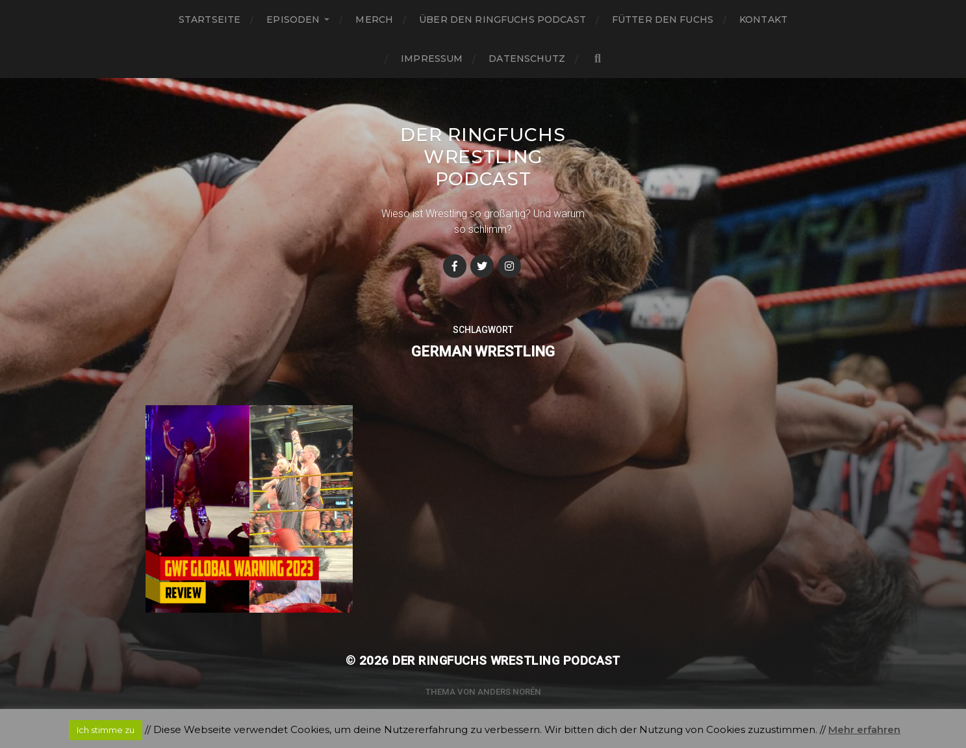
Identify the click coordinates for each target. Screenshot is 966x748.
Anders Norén (509, 692)
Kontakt (763, 19)
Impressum (432, 58)
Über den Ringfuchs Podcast (502, 19)
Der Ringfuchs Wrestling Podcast (482, 157)
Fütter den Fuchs (662, 19)
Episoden (293, 19)
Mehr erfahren (864, 729)
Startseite (209, 19)
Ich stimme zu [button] (105, 730)
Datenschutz (527, 58)
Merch (374, 19)
